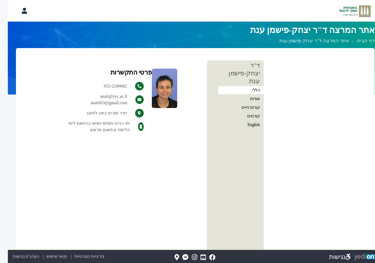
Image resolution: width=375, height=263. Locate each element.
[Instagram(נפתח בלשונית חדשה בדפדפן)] (186, 257)
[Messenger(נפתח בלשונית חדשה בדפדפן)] (177, 257)
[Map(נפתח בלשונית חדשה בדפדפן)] (169, 257)
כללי (248, 90)
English (246, 124)
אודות (247, 98)
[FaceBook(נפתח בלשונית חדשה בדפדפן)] (204, 257)
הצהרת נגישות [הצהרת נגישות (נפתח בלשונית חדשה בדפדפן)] (18, 256)
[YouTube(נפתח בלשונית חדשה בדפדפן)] (195, 257)
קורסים (245, 116)
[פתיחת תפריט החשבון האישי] (16, 11)
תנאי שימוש (45, 256)
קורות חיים (243, 107)
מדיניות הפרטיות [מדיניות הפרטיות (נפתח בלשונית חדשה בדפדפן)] (81, 256)
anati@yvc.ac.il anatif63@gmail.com (101, 99)
